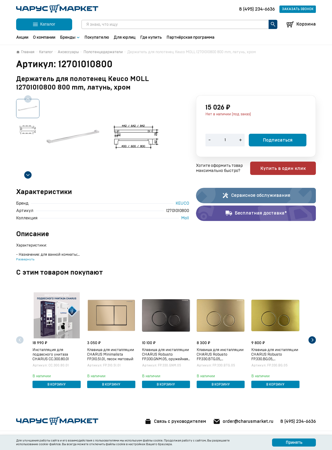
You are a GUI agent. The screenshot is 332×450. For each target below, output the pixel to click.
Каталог (46, 52)
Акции (22, 37)
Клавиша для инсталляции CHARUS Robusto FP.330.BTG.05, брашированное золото (220, 354)
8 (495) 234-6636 (257, 9)
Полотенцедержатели (103, 52)
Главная (25, 52)
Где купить (151, 37)
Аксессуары (68, 52)
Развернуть (25, 259)
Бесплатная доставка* (256, 213)
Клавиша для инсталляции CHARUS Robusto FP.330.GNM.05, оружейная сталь (165, 354)
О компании (44, 37)
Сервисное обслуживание (256, 195)
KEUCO (182, 203)
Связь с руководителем (172, 421)
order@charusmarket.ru (242, 421)
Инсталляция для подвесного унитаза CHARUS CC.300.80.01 (51, 354)
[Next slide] (28, 175)
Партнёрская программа (190, 37)
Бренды (70, 37)
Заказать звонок (298, 9)
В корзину (56, 384)
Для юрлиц (125, 37)
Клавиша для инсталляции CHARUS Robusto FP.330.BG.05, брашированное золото (275, 354)
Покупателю (96, 37)
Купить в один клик (286, 168)
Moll (185, 218)
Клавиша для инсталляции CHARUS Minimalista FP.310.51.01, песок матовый (111, 354)
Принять (294, 443)
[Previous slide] (28, 99)
